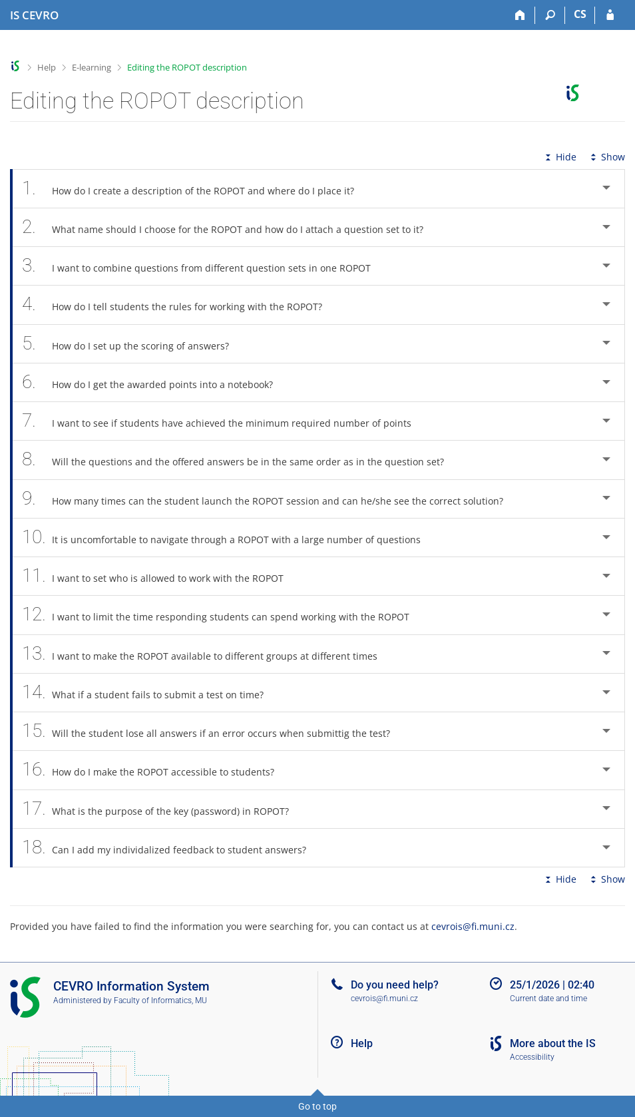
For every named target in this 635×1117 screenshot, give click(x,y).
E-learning (91, 67)
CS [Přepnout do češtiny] (580, 14)
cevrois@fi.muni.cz (473, 926)
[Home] (520, 15)
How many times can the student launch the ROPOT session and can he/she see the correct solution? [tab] (270, 499)
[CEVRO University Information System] (34, 15)
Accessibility (532, 1057)
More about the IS (553, 1043)
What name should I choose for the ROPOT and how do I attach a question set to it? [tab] (230, 227)
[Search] (550, 15)
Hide (559, 156)
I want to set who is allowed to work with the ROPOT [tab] (160, 576)
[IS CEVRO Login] (610, 15)
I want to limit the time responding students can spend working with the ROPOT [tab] (223, 614)
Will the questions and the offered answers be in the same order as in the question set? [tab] (240, 459)
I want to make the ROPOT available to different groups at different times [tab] (207, 654)
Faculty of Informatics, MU (160, 1000)
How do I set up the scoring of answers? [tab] (133, 343)
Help (46, 67)
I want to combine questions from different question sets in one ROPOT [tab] (203, 266)
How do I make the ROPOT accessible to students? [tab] (155, 770)
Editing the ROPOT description (187, 67)
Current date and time (548, 998)
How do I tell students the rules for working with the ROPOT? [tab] (179, 304)
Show (606, 156)
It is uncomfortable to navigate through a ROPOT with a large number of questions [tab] (228, 537)
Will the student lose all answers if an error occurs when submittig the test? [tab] (213, 731)
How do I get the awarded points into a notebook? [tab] (155, 382)
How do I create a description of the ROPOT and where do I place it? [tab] (195, 188)
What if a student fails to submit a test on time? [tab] (150, 692)
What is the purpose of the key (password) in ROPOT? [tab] (163, 809)
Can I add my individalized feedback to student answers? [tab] (171, 847)
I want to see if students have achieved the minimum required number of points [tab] (224, 421)
